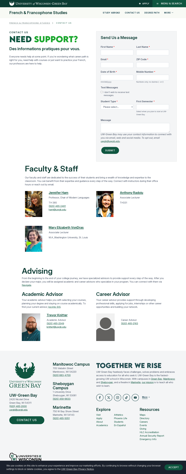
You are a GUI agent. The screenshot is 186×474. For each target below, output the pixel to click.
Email (104, 59)
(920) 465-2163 (129, 323)
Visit (98, 415)
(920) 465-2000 (18, 406)
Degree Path (151, 12)
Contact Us (132, 12)
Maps (142, 415)
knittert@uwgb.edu (56, 326)
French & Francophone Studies (38, 13)
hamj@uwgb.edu (57, 209)
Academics (102, 425)
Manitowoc (169, 378)
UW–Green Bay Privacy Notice (77, 469)
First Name (107, 46)
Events (143, 425)
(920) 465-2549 (55, 323)
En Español (120, 425)
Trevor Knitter (57, 315)
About (99, 421)
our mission (148, 382)
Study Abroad (111, 12)
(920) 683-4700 (62, 375)
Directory (144, 418)
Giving (143, 428)
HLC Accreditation (149, 432)
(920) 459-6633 (61, 398)
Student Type (108, 101)
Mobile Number (145, 71)
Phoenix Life (120, 418)
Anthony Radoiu (131, 193)
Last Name (142, 46)
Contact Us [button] (27, 420)
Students (118, 421)
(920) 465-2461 (57, 206)
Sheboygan (107, 382)
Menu (169, 3)
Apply (143, 3)
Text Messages (109, 87)
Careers (144, 421)
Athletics (118, 415)
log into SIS (54, 306)
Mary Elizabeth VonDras (66, 227)
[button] (99, 397)
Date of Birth (108, 71)
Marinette (136, 382)
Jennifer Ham (58, 193)
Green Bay (156, 378)
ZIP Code (141, 59)
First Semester (144, 101)
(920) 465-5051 (61, 418)
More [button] (169, 12)
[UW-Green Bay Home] (33, 3)
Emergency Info (148, 439)
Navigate (26, 285)
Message (106, 120)
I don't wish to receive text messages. (116, 93)
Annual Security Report (152, 435)
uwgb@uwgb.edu (110, 141)
